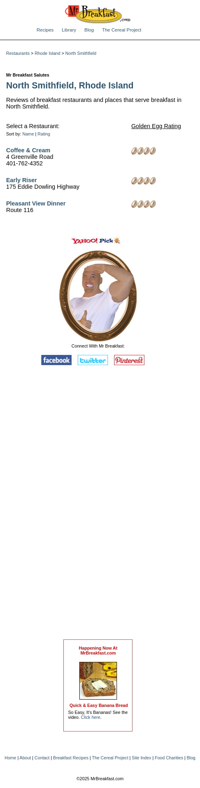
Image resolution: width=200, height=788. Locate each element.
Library (69, 29)
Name (28, 133)
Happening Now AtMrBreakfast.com (98, 650)
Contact (41, 757)
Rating (44, 133)
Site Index (141, 757)
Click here (90, 717)
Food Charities (169, 757)
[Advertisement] (98, 504)
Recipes (45, 29)
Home (10, 757)
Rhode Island (48, 53)
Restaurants (17, 53)
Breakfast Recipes (70, 757)
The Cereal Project (121, 29)
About (25, 757)
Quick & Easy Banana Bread (99, 705)
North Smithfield (81, 53)
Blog (89, 29)
